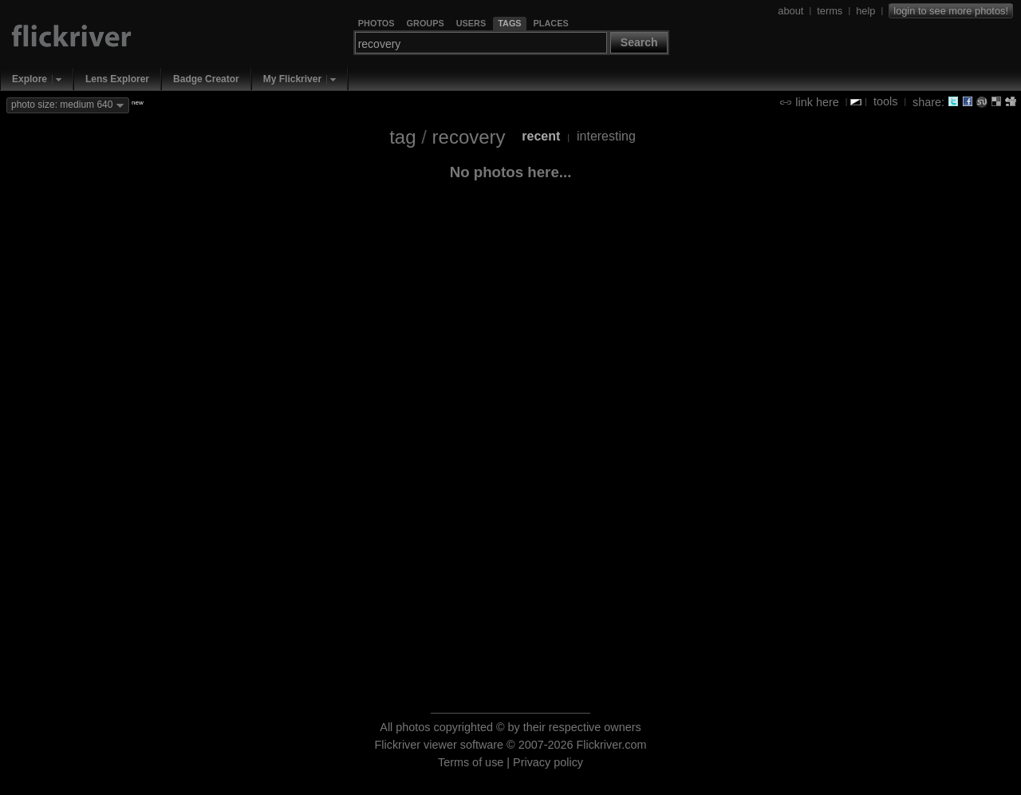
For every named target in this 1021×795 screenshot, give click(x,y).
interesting (606, 136)
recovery (469, 137)
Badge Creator (206, 79)
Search (639, 42)
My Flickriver (292, 79)
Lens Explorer (117, 79)
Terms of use (470, 762)
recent (541, 136)
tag (402, 137)
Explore (29, 79)
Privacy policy (548, 762)
